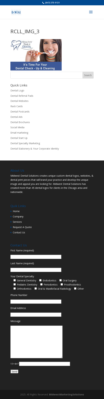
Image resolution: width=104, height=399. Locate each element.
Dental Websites (19, 101)
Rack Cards (16, 106)
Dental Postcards (20, 111)
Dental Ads (16, 116)
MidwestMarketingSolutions (66, 394)
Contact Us (19, 232)
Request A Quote (22, 227)
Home (16, 211)
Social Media (17, 127)
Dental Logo (17, 90)
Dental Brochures (20, 122)
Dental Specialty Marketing (25, 143)
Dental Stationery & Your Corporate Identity (34, 148)
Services (17, 221)
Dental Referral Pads (21, 95)
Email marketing (19, 132)
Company (18, 216)
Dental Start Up (18, 138)
